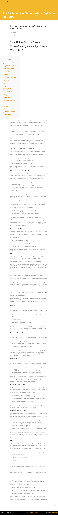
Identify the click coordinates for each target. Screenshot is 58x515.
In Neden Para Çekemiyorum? (8, 69)
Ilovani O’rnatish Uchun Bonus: (8, 80)
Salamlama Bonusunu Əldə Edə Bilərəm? (9, 82)
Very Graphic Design (54, 512)
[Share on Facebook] (53, 506)
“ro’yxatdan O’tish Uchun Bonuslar (8, 105)
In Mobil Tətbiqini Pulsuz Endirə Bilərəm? (9, 86)
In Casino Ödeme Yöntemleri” (8, 95)
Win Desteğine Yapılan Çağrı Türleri (8, 91)
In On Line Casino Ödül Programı (8, 68)
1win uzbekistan (13, 32)
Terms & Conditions (30, 512)
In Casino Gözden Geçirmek (7, 85)
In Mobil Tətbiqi (5, 74)
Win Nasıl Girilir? (5, 79)
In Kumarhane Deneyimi (7, 92)
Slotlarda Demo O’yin (6, 94)
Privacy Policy (36, 512)
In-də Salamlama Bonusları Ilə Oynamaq (9, 77)
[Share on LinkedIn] (56, 506)
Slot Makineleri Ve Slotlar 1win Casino (9, 99)
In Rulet (4, 72)
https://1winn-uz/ (42, 156)
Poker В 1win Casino (6, 71)
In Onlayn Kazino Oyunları (7, 76)
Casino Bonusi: (5, 106)
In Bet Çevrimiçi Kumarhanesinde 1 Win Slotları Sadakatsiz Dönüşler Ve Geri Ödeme (9, 102)
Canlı (4, 83)
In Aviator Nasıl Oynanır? (7, 97)
